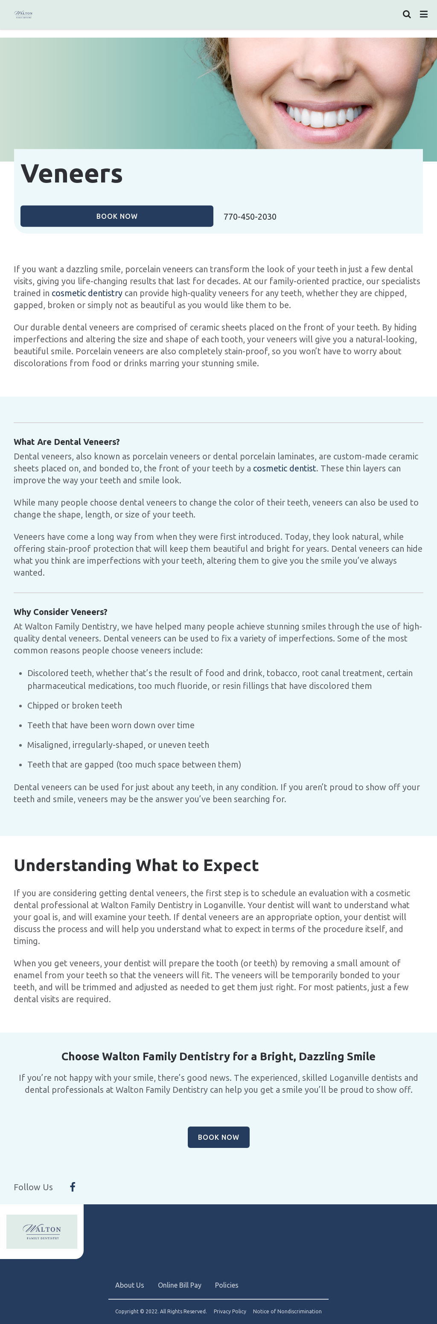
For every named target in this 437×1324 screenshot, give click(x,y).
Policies (227, 1285)
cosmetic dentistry (87, 293)
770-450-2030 (250, 216)
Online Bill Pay (179, 1285)
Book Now (117, 216)
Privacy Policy (230, 1311)
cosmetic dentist (284, 468)
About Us (129, 1285)
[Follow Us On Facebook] (72, 1187)
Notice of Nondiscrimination (287, 1311)
